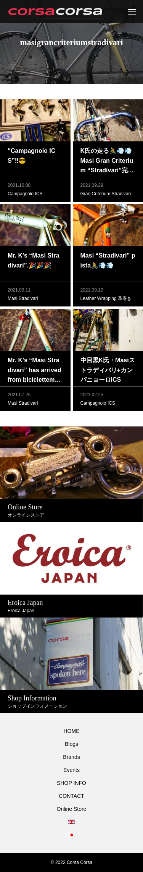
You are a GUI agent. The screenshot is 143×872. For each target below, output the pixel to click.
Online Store (72, 809)
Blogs (71, 744)
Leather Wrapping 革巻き (106, 298)
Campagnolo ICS (25, 193)
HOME (72, 731)
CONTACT (71, 796)
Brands (71, 757)
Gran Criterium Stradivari (105, 193)
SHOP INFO (71, 783)
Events (71, 770)
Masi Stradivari (23, 298)
